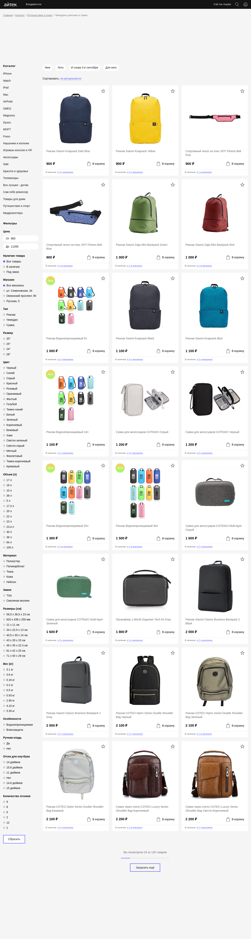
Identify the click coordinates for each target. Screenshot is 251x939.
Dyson (7, 122)
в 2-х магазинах (65, 359)
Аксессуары (10, 157)
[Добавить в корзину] (96, 164)
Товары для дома (14, 199)
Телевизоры (10, 178)
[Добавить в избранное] (103, 91)
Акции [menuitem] (114, 4)
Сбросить (14, 839)
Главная (8, 15)
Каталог (20, 15)
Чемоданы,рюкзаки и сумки (71, 15)
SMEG (7, 108)
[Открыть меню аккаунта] (245, 4)
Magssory (9, 115)
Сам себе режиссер (15, 192)
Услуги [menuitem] (101, 4)
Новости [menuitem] (129, 4)
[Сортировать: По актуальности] (62, 78)
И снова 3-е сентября (84, 67)
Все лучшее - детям (15, 185)
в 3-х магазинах (65, 172)
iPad (6, 87)
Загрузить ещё (145, 867)
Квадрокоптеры (13, 213)
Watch (7, 80)
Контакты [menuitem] (145, 4)
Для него (111, 67)
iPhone (7, 73)
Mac (5, 94)
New (47, 67)
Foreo (6, 136)
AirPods (8, 101)
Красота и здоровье (15, 171)
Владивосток (33, 4)
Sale (6, 164)
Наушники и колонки (16, 143)
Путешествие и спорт (40, 15)
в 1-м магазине (204, 172)
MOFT (7, 129)
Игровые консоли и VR (17, 150)
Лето (61, 67)
